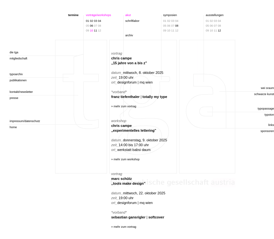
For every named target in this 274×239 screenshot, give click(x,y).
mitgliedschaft (18, 58)
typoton (269, 114)
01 (87, 20)
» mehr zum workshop (125, 159)
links (271, 125)
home (13, 127)
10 (91, 30)
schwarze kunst (264, 94)
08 (177, 25)
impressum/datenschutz (25, 121)
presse (14, 98)
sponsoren (267, 131)
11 (95, 30)
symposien (170, 15)
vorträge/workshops (98, 15)
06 (91, 25)
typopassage (266, 108)
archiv (129, 35)
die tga (14, 52)
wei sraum (267, 88)
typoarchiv (16, 74)
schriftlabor (132, 20)
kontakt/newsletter (21, 91)
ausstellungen (215, 15)
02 (91, 20)
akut (128, 15)
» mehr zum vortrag (123, 106)
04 (99, 20)
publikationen (18, 80)
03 (95, 20)
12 (219, 30)
